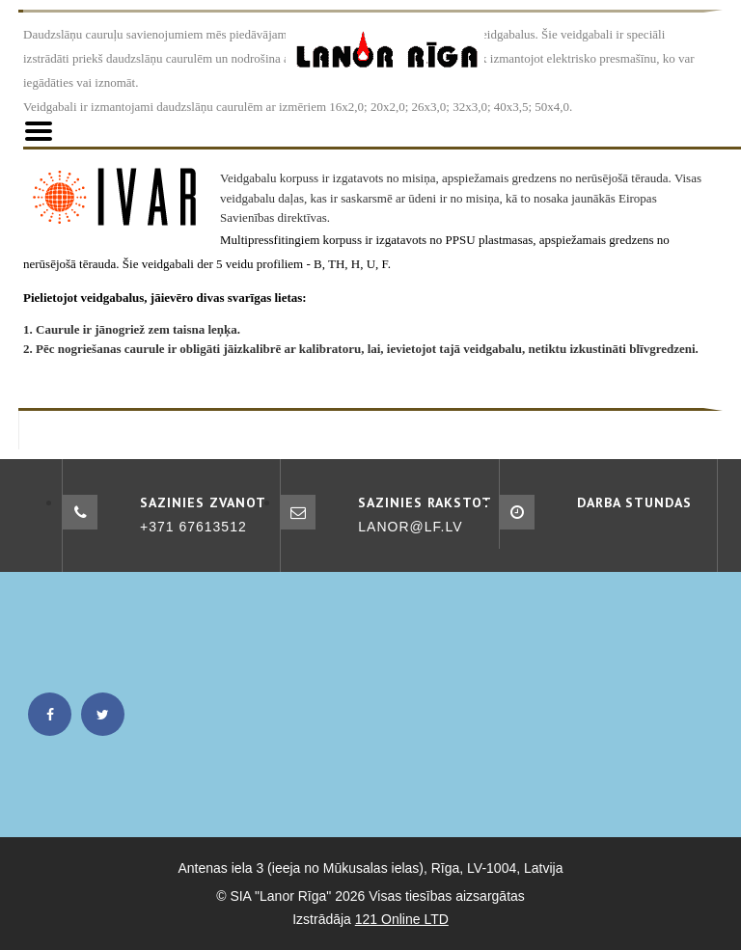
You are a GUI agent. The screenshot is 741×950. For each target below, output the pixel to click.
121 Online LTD (402, 919)
